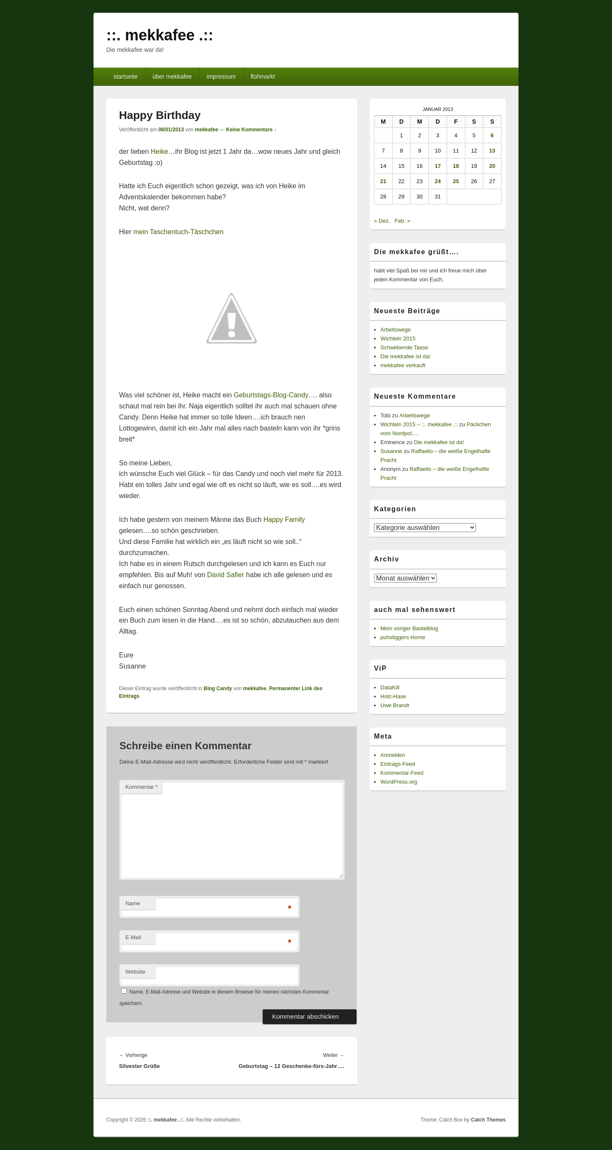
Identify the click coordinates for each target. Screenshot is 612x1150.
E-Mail (133, 937)
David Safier (225, 574)
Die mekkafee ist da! (405, 356)
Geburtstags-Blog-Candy (271, 395)
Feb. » (402, 221)
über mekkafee (172, 76)
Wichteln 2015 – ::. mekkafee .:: (419, 424)
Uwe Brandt (394, 705)
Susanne (391, 451)
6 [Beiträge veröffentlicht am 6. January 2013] (491, 135)
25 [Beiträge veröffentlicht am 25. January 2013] (456, 181)
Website (135, 972)
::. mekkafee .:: (159, 35)
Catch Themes (488, 1120)
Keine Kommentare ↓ (251, 130)
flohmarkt (263, 76)
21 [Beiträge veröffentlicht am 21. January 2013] (383, 181)
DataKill (390, 687)
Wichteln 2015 (397, 338)
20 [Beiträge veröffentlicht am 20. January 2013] (492, 166)
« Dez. (382, 221)
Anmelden (392, 755)
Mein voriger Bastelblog (409, 628)
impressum (221, 76)
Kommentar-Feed (401, 773)
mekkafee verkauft (402, 365)
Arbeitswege (395, 329)
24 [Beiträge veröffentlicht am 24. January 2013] (438, 181)
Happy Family (284, 519)
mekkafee (206, 130)
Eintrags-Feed (397, 764)
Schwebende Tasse (404, 347)
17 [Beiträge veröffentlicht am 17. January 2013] (438, 166)
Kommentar (141, 787)
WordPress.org (398, 782)
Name (132, 903)
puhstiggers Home (402, 637)
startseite (125, 76)
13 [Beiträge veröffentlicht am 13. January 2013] (492, 150)
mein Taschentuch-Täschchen (178, 231)
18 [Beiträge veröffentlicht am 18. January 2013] (456, 166)
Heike (159, 151)
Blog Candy (218, 688)
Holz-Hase (393, 696)
